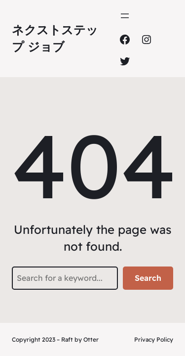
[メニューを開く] (125, 16)
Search (148, 278)
